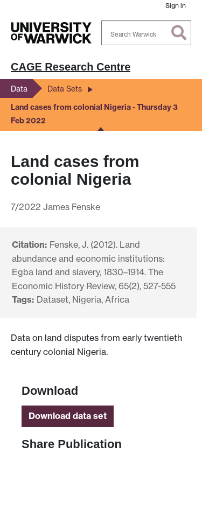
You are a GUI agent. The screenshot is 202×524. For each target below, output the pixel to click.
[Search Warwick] (146, 32)
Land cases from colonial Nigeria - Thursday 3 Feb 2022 (94, 114)
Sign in (175, 6)
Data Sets (64, 88)
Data (19, 88)
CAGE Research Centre (70, 67)
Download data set (68, 415)
